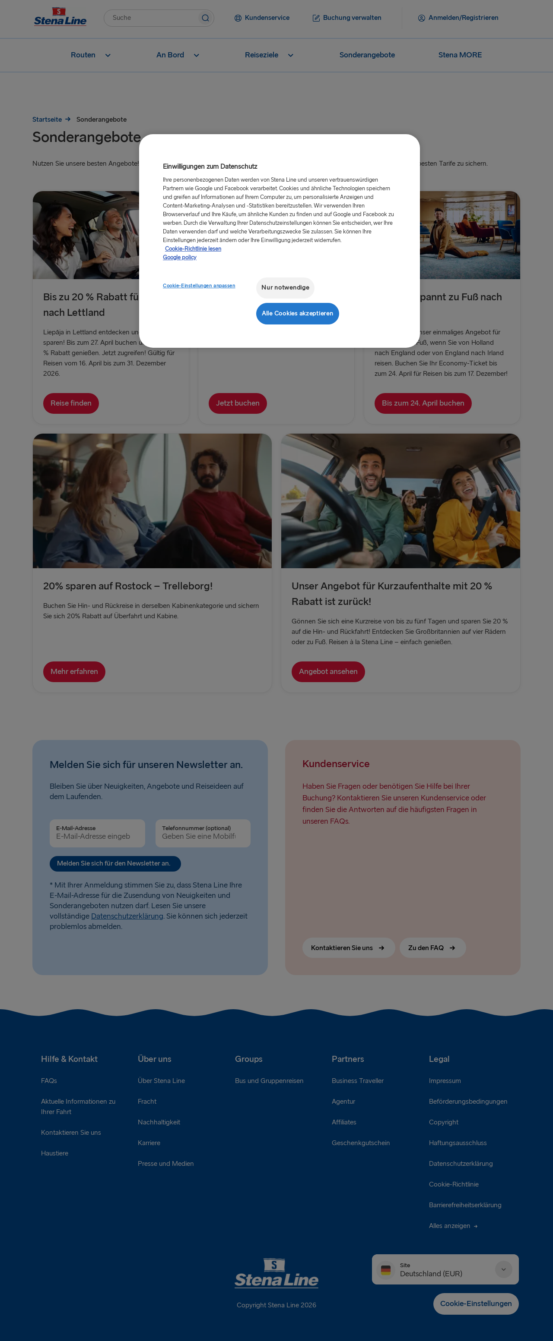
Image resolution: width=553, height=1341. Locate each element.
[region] (279, 241)
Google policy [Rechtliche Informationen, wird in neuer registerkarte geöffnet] (180, 257)
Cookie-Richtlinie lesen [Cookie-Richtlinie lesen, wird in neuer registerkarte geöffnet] (193, 249)
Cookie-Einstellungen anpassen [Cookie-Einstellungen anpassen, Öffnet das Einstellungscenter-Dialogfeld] (199, 286)
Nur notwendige (285, 287)
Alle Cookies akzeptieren (298, 313)
